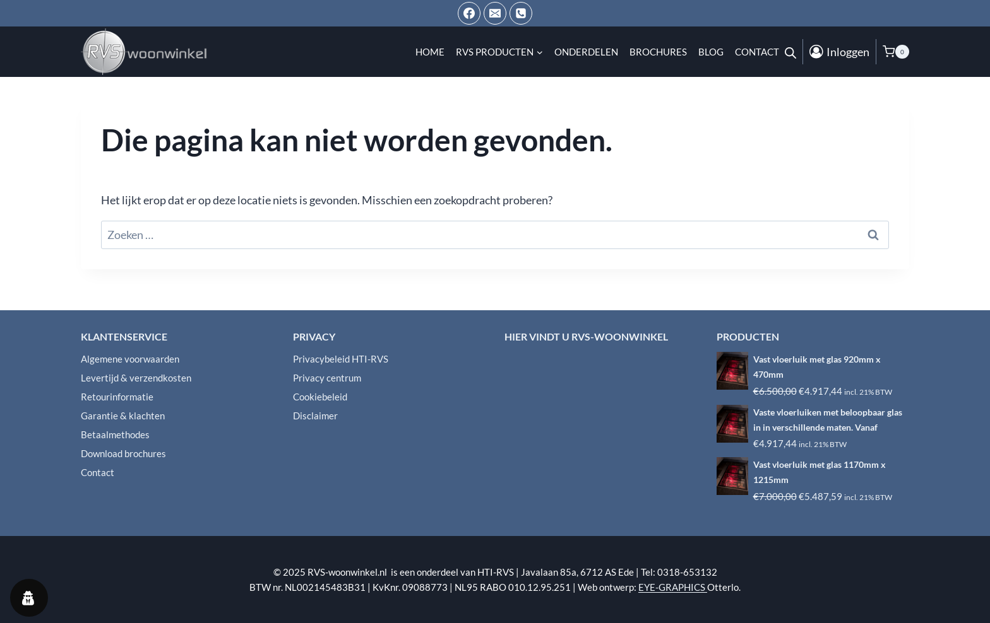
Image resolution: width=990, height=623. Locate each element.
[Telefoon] (521, 13)
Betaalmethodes (115, 434)
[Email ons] (495, 13)
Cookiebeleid (320, 396)
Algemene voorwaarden (130, 358)
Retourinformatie (117, 396)
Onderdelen (586, 51)
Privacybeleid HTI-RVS (340, 358)
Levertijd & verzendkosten (136, 377)
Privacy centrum (327, 377)
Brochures (658, 51)
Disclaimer (315, 415)
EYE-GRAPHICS (672, 587)
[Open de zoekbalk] (790, 51)
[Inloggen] (839, 51)
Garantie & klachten (123, 415)
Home (429, 51)
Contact (757, 51)
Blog (711, 51)
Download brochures (123, 453)
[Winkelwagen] (896, 52)
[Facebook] (469, 13)
